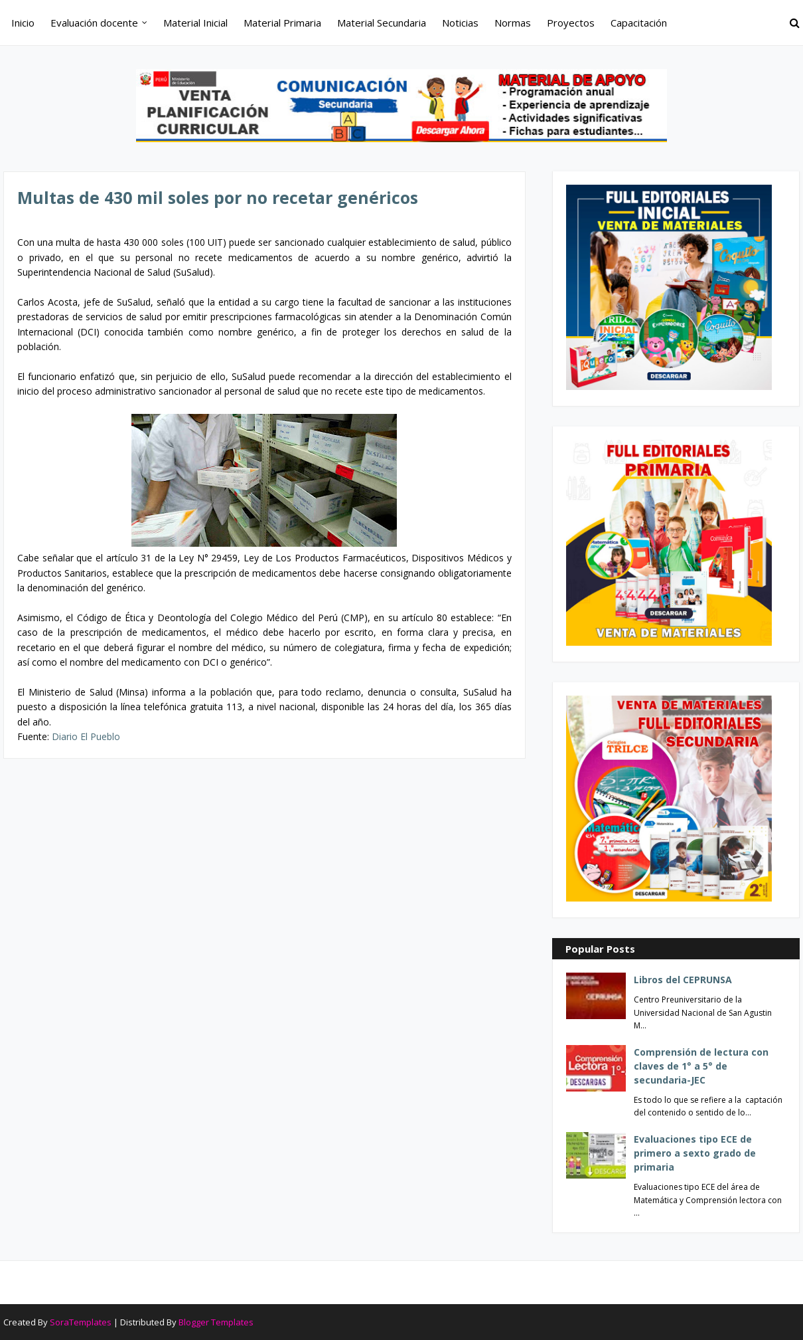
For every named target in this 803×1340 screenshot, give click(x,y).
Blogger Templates (216, 1322)
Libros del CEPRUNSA (683, 979)
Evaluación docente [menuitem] (94, 22)
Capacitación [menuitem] (639, 22)
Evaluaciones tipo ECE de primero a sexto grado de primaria (695, 1153)
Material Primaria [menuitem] (282, 22)
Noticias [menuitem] (460, 22)
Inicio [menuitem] (23, 22)
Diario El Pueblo (86, 736)
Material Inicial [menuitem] (195, 22)
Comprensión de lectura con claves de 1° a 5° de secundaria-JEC (701, 1066)
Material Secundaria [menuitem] (381, 22)
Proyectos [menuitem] (571, 22)
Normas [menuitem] (512, 22)
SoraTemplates (80, 1322)
